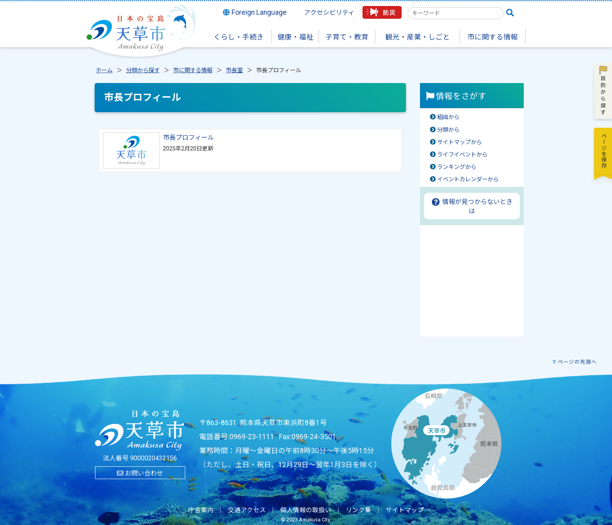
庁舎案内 (201, 510)
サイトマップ (405, 510)
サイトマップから (459, 142)
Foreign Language (255, 12)
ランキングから (456, 167)
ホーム (104, 70)
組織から (448, 117)
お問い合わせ (140, 473)
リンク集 (358, 510)
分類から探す (143, 70)
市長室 (234, 70)
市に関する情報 (192, 70)
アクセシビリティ (329, 12)
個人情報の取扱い (305, 510)
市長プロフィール (188, 137)
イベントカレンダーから (468, 179)
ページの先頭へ (577, 362)
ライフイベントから (462, 154)
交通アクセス (247, 510)
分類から (448, 130)
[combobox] (455, 13)
